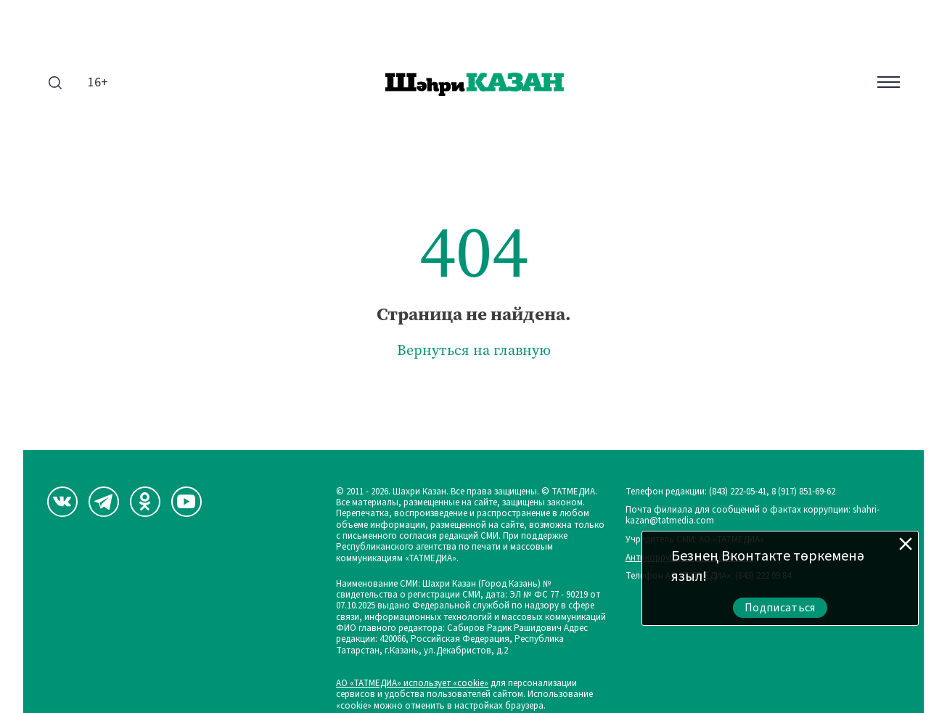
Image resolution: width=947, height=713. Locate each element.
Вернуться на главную (474, 350)
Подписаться (780, 608)
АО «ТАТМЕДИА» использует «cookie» (412, 683)
